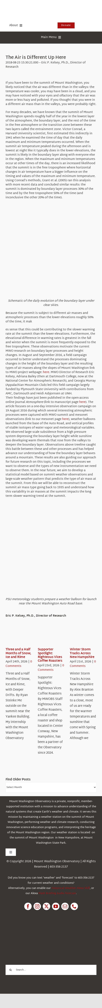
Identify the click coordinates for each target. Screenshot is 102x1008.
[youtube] (55, 906)
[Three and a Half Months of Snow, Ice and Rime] (19, 636)
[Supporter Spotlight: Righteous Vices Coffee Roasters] (51, 636)
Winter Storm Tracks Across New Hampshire (82, 653)
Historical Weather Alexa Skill (70, 888)
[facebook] (28, 906)
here (46, 372)
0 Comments (19, 664)
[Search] (11, 970)
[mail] (65, 906)
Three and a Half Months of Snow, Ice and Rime (18, 653)
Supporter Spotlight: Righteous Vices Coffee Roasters (50, 655)
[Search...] (51, 970)
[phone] (74, 906)
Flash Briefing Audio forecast (57, 893)
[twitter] (46, 906)
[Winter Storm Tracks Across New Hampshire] (83, 636)
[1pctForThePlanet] (33, 931)
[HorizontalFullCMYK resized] (33, 7)
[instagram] (37, 906)
